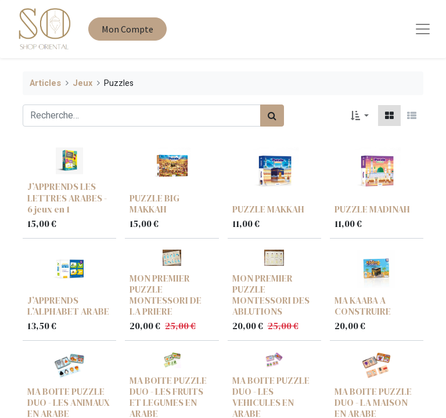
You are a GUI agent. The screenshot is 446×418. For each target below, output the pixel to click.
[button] (360, 115)
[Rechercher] (272, 116)
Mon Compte (127, 29)
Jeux (82, 83)
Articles (45, 83)
